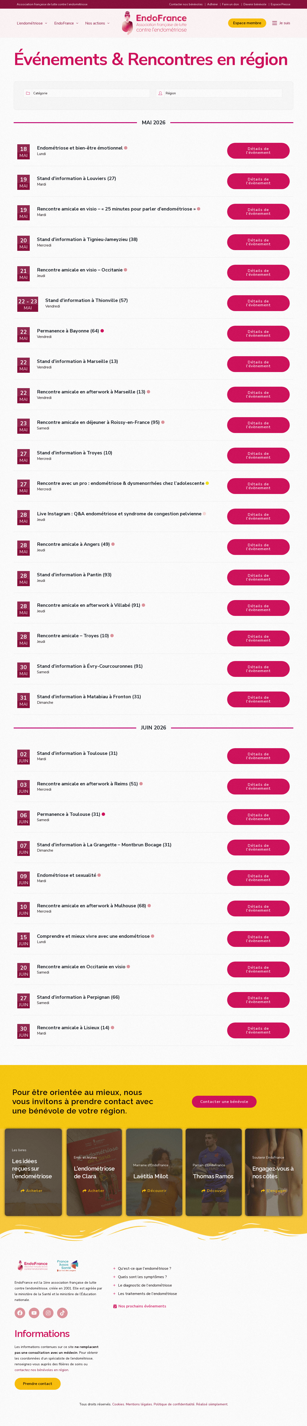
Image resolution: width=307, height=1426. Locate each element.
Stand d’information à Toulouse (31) (77, 753)
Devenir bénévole (254, 4)
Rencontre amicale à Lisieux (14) (73, 1027)
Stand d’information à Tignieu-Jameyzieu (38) (87, 239)
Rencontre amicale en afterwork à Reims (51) (87, 784)
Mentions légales (139, 1404)
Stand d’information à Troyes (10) (74, 453)
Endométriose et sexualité (66, 875)
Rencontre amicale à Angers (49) (73, 544)
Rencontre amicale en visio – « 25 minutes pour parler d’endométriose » (116, 209)
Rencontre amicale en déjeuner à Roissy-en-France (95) (98, 422)
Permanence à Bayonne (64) (68, 331)
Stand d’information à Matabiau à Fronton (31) (89, 696)
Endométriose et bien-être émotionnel (80, 148)
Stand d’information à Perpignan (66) (78, 997)
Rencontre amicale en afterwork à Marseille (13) (91, 392)
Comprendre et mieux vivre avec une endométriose (93, 936)
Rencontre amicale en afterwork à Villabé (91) (89, 605)
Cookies (118, 1404)
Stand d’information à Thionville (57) (86, 300)
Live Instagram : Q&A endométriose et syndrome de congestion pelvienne (119, 514)
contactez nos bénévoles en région (41, 1370)
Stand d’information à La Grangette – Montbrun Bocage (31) (104, 845)
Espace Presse (280, 4)
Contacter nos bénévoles (186, 4)
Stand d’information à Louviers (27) (76, 178)
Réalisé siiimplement (211, 1404)
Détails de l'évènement (258, 150)
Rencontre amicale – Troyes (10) (73, 635)
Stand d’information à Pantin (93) (74, 575)
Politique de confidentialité (174, 1404)
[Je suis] (281, 23)
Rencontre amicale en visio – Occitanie (80, 270)
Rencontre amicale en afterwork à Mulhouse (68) (91, 906)
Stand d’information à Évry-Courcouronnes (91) (90, 666)
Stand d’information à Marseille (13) (77, 361)
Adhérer (212, 4)
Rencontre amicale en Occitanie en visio (81, 966)
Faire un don (230, 4)
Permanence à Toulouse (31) (68, 814)
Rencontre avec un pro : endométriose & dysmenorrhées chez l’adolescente (120, 483)
